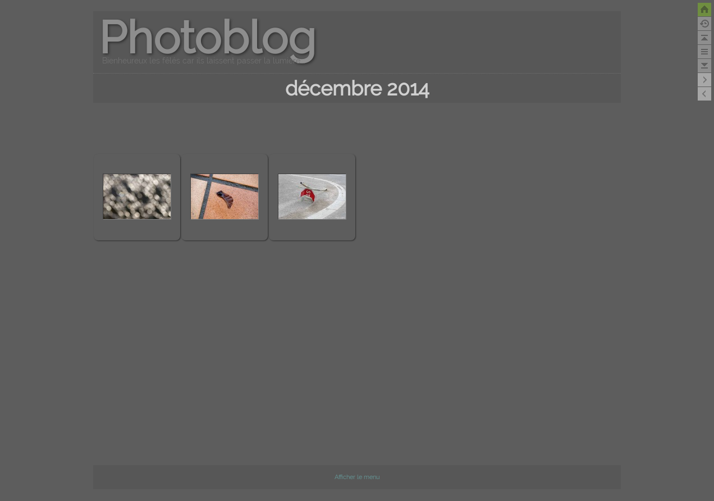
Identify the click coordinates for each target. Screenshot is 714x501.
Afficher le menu (357, 477)
